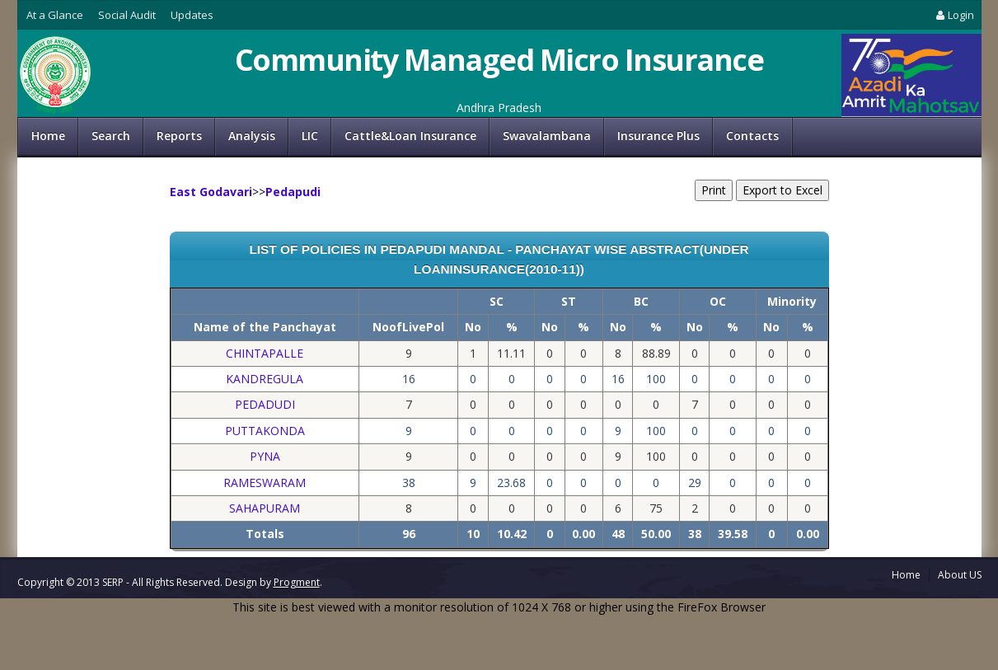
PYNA (265, 456)
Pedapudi (293, 191)
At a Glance (54, 14)
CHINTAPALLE (264, 353)
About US (960, 575)
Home (48, 135)
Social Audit (127, 14)
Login (953, 14)
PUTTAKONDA (265, 430)
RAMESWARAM (264, 482)
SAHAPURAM (264, 508)
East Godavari (211, 191)
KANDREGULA (264, 379)
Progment (297, 582)
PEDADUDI (265, 404)
